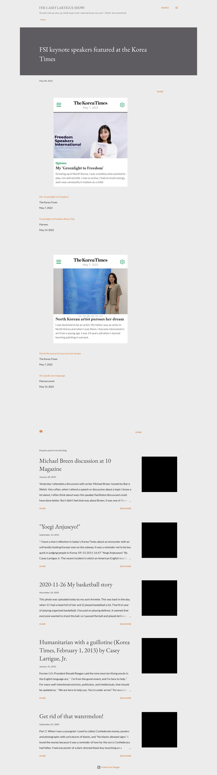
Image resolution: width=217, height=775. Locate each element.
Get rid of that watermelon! (71, 716)
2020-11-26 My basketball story (75, 584)
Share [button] (160, 91)
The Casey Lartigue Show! (62, 8)
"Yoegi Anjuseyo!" (59, 526)
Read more (125, 508)
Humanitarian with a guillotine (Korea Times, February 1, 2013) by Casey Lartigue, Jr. (84, 650)
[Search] (165, 7)
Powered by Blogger (108, 767)
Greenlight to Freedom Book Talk (57, 218)
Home (43, 19)
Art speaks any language (52, 375)
